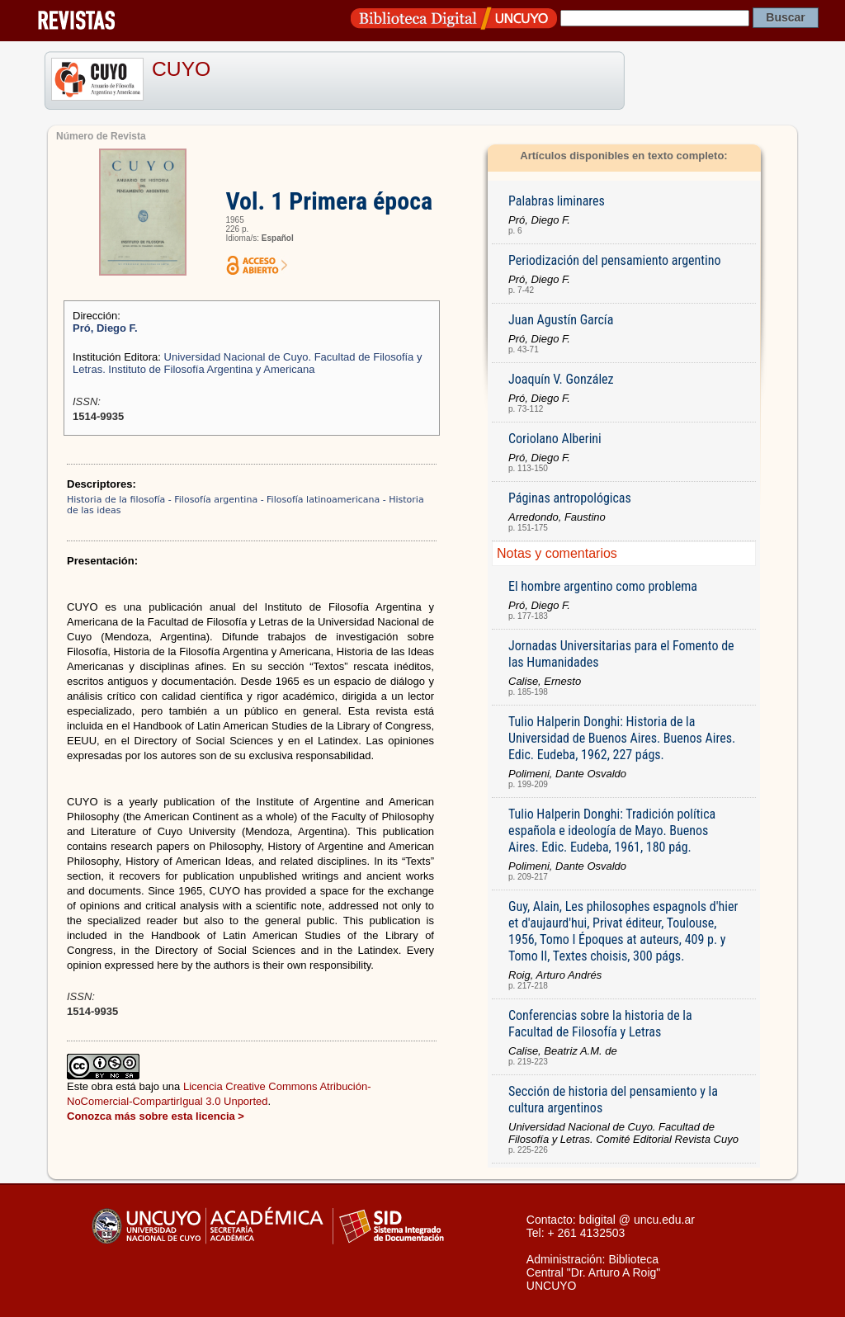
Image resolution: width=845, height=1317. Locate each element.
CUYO (181, 69)
